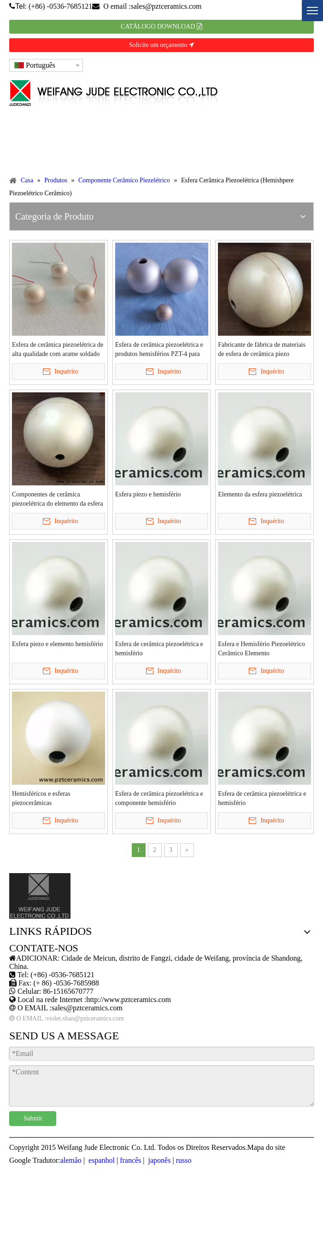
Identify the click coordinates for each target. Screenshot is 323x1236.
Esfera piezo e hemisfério (148, 494)
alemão (71, 1160)
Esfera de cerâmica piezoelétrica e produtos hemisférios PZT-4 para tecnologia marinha (159, 350)
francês (130, 1160)
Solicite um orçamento (161, 44)
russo (184, 1160)
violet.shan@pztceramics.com (84, 1018)
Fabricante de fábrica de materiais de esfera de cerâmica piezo (261, 349)
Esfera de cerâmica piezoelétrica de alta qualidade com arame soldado (57, 349)
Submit (32, 1118)
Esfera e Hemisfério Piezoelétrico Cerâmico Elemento (261, 649)
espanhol (101, 1160)
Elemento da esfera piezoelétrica (260, 494)
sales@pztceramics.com (166, 6)
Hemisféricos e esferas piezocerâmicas (41, 798)
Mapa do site (266, 1147)
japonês (159, 1160)
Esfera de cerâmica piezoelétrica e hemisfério (159, 649)
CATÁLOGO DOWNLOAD (161, 26)
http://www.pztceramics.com (128, 999)
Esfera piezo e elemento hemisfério (57, 644)
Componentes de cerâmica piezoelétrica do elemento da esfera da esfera (57, 499)
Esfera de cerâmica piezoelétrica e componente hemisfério (159, 798)
